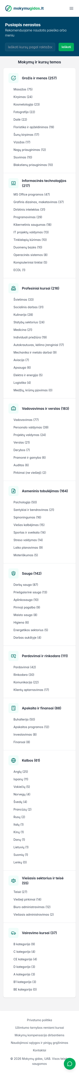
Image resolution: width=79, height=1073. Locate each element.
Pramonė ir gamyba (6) (29, 457)
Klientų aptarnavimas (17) (31, 690)
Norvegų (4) (21, 794)
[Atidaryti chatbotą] (70, 1064)
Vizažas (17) (21, 142)
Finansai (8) (21, 742)
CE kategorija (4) (25, 959)
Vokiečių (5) (21, 786)
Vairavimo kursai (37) (39, 933)
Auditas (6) (21, 465)
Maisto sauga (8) (25, 615)
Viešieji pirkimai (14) (27, 899)
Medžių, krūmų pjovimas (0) (32, 390)
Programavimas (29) (27, 217)
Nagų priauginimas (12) (29, 149)
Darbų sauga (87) (25, 584)
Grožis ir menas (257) (39, 78)
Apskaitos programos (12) (31, 727)
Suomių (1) (20, 854)
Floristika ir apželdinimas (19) (33, 127)
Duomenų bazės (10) (27, 247)
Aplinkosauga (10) (26, 600)
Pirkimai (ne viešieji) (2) (29, 472)
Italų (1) (18, 824)
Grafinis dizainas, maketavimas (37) (38, 202)
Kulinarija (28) (23, 314)
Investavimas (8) (25, 734)
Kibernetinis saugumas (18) (32, 224)
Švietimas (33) (23, 299)
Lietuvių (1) (21, 847)
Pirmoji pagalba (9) (26, 607)
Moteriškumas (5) (25, 555)
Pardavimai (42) (24, 667)
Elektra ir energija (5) (28, 375)
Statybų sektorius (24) (29, 322)
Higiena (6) (21, 622)
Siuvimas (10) (22, 157)
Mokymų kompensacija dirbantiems (39, 1035)
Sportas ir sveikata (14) (29, 532)
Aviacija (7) (21, 360)
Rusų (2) (19, 817)
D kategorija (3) (24, 967)
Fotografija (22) (24, 112)
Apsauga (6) (22, 367)
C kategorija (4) (24, 951)
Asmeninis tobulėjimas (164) (45, 491)
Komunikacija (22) (26, 682)
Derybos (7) (21, 450)
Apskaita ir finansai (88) (41, 708)
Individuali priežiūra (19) (30, 337)
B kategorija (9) (24, 944)
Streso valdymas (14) (28, 540)
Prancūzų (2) (22, 809)
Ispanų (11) (20, 779)
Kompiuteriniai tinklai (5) (30, 262)
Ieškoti (66, 47)
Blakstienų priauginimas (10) (33, 165)
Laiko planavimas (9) (28, 547)
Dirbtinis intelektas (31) (29, 209)
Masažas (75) (23, 89)
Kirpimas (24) (22, 97)
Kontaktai (39, 1050)
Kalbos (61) (31, 760)
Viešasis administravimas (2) (33, 914)
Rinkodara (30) (23, 674)
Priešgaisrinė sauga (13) (30, 592)
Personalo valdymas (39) (30, 427)
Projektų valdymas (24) (29, 435)
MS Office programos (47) (31, 194)
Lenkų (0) (20, 862)
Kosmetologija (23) (26, 104)
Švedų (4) (20, 802)
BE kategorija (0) (25, 989)
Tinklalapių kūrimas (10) (30, 239)
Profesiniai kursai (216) (40, 288)
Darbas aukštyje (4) (27, 637)
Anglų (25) (20, 771)
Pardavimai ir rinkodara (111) (45, 656)
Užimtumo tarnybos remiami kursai (39, 1027)
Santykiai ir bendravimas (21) (33, 510)
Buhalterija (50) (24, 719)
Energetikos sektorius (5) (30, 630)
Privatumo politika (39, 1020)
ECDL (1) (19, 270)
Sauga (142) (32, 573)
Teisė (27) (20, 892)
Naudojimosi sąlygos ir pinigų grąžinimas (39, 1042)
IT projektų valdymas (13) (31, 232)
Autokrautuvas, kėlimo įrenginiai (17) (38, 345)
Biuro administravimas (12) (32, 907)
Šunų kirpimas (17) (26, 134)
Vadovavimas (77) (26, 420)
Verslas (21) (21, 442)
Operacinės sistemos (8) (30, 255)
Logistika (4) (22, 382)
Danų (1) (19, 839)
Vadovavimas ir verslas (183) (45, 408)
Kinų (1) (18, 832)
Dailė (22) (20, 119)
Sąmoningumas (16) (27, 517)
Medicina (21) (22, 330)
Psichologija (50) (25, 502)
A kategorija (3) (24, 974)
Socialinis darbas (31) (28, 307)
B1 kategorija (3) (24, 982)
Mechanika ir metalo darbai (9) (35, 352)
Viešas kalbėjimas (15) (29, 525)
